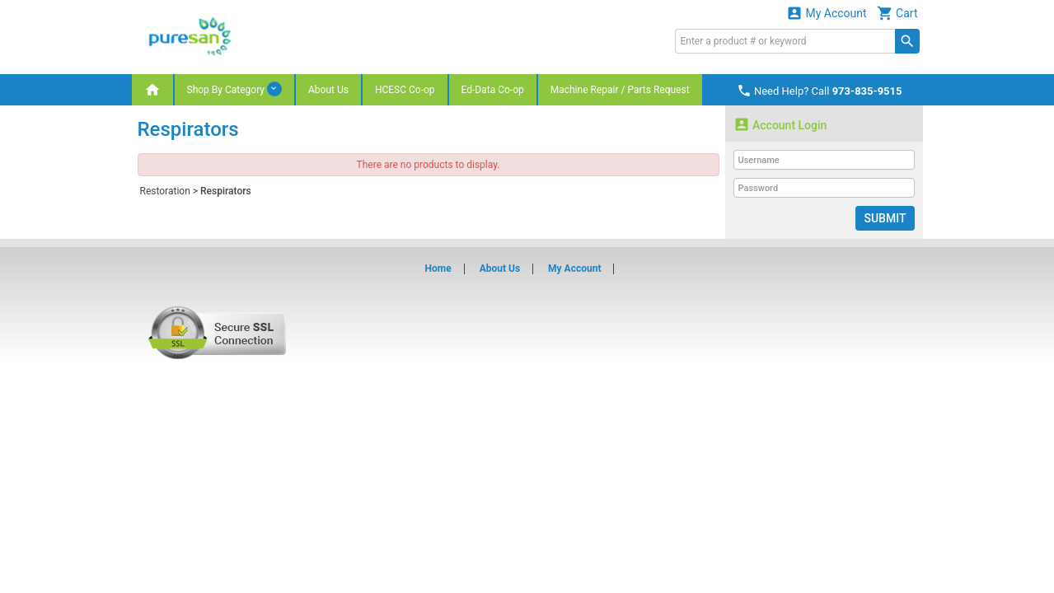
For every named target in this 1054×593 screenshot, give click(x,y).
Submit (885, 218)
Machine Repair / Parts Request (620, 90)
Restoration (165, 191)
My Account (826, 13)
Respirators (225, 191)
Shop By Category (234, 89)
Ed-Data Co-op (492, 90)
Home (438, 268)
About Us (328, 90)
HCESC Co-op (405, 90)
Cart (897, 13)
